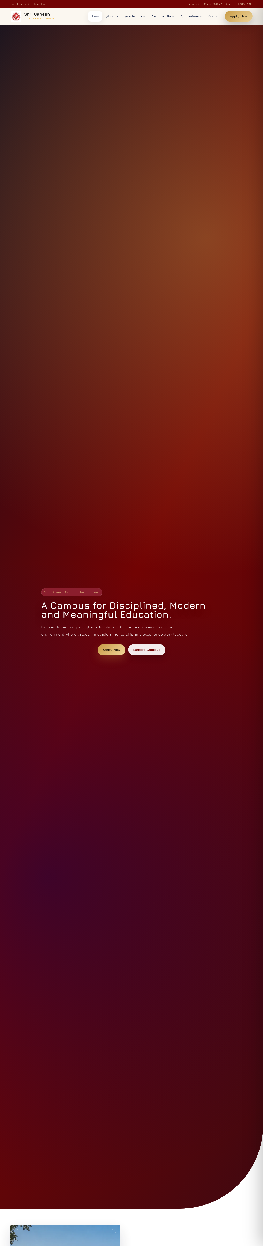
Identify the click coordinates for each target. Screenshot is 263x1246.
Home (95, 16)
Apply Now (239, 16)
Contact (214, 16)
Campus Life (163, 16)
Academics (135, 16)
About (112, 16)
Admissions (191, 16)
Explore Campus (146, 649)
